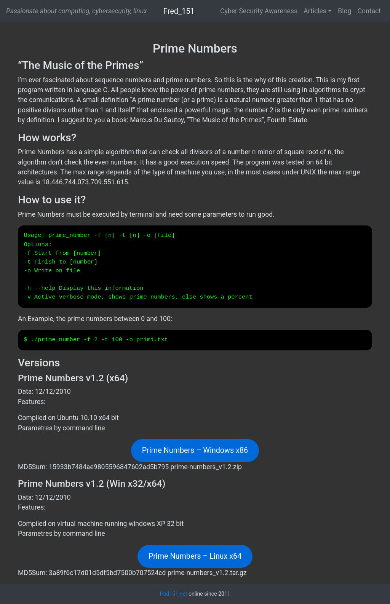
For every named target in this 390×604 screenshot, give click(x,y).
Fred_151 (179, 11)
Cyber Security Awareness (258, 11)
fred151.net (173, 594)
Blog (344, 11)
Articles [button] (315, 11)
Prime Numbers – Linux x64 (195, 556)
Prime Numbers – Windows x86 (195, 450)
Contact (369, 11)
